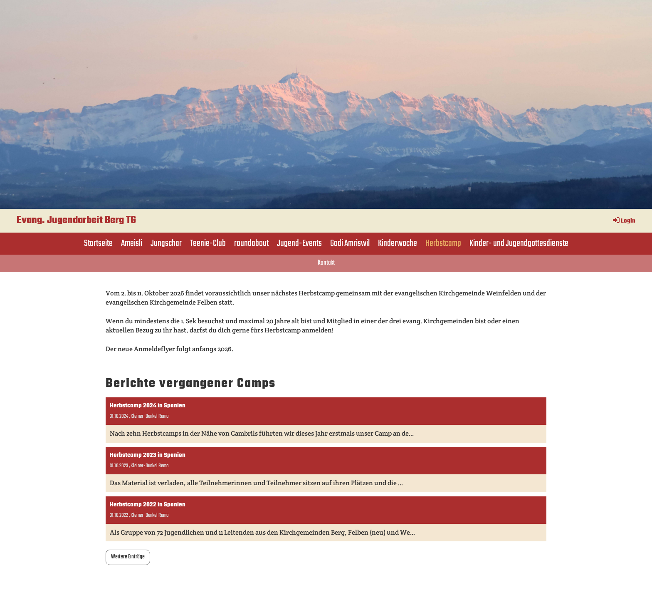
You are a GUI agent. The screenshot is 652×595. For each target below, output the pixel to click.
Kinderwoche (397, 243)
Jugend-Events (299, 243)
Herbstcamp (443, 243)
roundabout (251, 243)
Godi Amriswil (350, 243)
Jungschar (166, 243)
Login (623, 221)
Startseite (98, 243)
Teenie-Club (208, 243)
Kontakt (326, 263)
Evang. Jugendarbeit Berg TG (76, 220)
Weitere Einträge (128, 557)
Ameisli (131, 243)
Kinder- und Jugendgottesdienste (518, 243)
